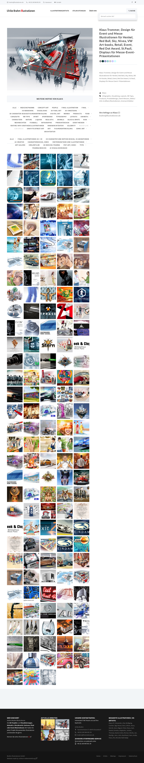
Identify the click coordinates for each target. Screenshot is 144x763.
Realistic (49, 120)
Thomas (111, 733)
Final (84, 108)
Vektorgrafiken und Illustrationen (68, 142)
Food (87, 114)
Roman (126, 733)
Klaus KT (111, 723)
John (120, 735)
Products (77, 114)
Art (49, 129)
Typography (61, 117)
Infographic (46, 123)
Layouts (73, 117)
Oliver (128, 726)
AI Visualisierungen (58, 148)
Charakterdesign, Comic (38, 142)
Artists (105, 756)
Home (98, 756)
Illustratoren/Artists (59, 11)
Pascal (119, 726)
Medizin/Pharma (27, 108)
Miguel (120, 728)
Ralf (122, 738)
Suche (131, 11)
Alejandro (122, 730)
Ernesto (116, 730)
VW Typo (26, 117)
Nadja (126, 738)
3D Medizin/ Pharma (51, 145)
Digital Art (55, 114)
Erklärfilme (34, 145)
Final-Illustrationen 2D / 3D (30, 139)
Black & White (74, 120)
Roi (114, 738)
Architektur (49, 132)
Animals (60, 120)
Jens (115, 735)
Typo (82, 145)
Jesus (132, 726)
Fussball (34, 123)
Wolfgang (129, 723)
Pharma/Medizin (39, 148)
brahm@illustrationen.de (15, 2)
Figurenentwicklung (63, 129)
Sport (35, 117)
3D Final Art (56, 111)
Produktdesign (62, 123)
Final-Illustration (70, 108)
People (55, 108)
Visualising (42, 111)
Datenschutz (133, 756)
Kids (85, 120)
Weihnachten (20, 123)
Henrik (111, 728)
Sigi (116, 726)
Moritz (131, 733)
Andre (121, 733)
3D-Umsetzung (71, 111)
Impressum (47, 2)
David (117, 733)
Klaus (104, 93)
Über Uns (93, 11)
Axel (132, 728)
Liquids (38, 120)
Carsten (111, 726)
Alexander (118, 723)
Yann (130, 735)
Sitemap (113, 756)
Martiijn (111, 735)
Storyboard (47, 117)
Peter (124, 728)
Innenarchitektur (55, 126)
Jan (135, 733)
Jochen (129, 730)
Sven (115, 728)
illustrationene (25, 737)
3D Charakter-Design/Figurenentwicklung (28, 114)
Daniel (111, 730)
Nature (29, 120)
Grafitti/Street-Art (35, 129)
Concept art (43, 108)
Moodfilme (84, 126)
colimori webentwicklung (28, 758)
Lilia (123, 723)
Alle (14, 108)
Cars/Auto (15, 117)
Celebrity (71, 126)
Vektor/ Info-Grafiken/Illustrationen (27, 126)
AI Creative (19, 142)
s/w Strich (18, 129)
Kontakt (57, 2)
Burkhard (125, 735)
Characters (17, 120)
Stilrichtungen (79, 11)
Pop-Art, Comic (69, 145)
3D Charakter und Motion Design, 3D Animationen (67, 139)
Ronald (118, 738)
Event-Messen (78, 123)
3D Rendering (28, 111)
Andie (135, 735)
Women (67, 114)
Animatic (84, 117)
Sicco (124, 726)
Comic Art (80, 129)
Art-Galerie (20, 145)
